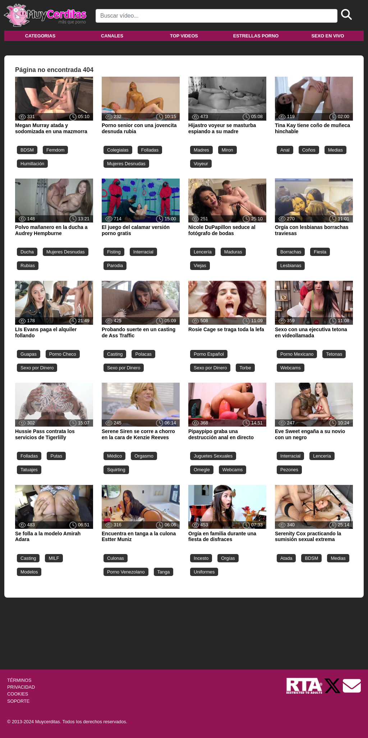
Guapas (28, 354)
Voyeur (201, 163)
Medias (335, 150)
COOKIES (17, 694)
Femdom (55, 150)
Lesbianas (290, 265)
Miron (227, 150)
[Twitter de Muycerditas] (333, 685)
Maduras (233, 252)
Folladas (149, 150)
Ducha (27, 252)
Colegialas (118, 150)
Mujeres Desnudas (126, 163)
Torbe (245, 367)
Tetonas (334, 354)
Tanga (163, 572)
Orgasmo (143, 456)
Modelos (29, 572)
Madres (201, 150)
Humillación (32, 163)
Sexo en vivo (327, 36)
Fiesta (320, 252)
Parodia (115, 265)
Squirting (116, 469)
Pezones (289, 469)
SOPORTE (18, 701)
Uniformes (204, 572)
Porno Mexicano (296, 354)
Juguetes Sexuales (213, 456)
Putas (56, 456)
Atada (286, 558)
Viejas (200, 265)
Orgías (228, 558)
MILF (54, 558)
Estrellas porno (256, 36)
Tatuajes (29, 469)
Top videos (184, 36)
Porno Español (209, 354)
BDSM (27, 150)
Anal (285, 150)
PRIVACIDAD (21, 687)
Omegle (202, 469)
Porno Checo (62, 354)
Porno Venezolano (126, 572)
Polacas (143, 354)
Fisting (114, 252)
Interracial (143, 252)
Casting (115, 354)
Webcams (290, 367)
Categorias (40, 36)
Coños (309, 150)
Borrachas (290, 252)
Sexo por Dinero (37, 367)
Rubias (27, 265)
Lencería (203, 252)
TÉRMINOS (19, 680)
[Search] (216, 16)
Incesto (201, 558)
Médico (114, 456)
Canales (112, 36)
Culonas (115, 558)
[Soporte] (352, 685)
